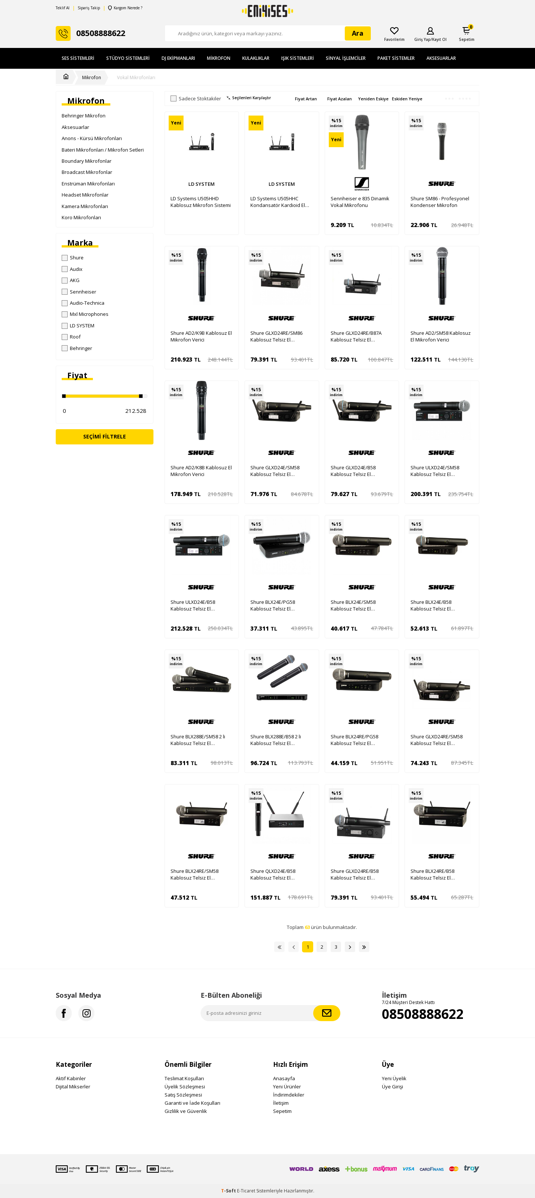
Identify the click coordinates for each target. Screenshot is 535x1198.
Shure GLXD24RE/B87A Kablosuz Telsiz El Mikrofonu (356, 336)
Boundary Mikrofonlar (86, 161)
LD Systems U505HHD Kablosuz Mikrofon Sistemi (201, 201)
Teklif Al (62, 8)
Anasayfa (284, 1078)
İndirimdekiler (288, 1094)
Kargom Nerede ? (125, 8)
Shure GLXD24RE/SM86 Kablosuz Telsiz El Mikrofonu (276, 336)
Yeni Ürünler (287, 1086)
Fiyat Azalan (339, 98)
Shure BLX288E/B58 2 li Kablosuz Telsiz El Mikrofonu (275, 740)
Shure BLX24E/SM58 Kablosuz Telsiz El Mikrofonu (353, 605)
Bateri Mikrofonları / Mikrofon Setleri (103, 149)
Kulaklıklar (255, 58)
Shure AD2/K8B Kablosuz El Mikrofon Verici (201, 470)
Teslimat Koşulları (184, 1078)
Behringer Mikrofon (84, 115)
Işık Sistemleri (297, 58)
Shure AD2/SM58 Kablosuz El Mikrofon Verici (441, 336)
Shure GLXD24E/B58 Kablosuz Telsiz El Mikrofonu (353, 470)
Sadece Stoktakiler (196, 98)
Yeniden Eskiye (373, 98)
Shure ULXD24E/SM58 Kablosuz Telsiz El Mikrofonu (435, 470)
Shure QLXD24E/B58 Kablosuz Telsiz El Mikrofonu (272, 874)
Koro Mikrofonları (81, 217)
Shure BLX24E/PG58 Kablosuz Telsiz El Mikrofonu (272, 605)
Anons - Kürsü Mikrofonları (92, 138)
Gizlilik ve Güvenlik (186, 1111)
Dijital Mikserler (73, 1086)
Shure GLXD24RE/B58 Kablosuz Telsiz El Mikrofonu (355, 874)
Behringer (77, 348)
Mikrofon (218, 58)
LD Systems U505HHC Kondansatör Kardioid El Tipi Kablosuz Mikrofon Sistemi (277, 201)
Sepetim (282, 1111)
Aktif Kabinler (71, 1078)
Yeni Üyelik (394, 1078)
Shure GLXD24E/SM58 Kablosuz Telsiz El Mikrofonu (274, 470)
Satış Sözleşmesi (183, 1094)
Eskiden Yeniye (407, 98)
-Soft (229, 1191)
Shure (73, 257)
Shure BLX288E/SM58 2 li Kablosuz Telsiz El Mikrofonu (198, 740)
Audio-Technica (83, 303)
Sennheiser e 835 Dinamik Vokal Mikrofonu (360, 201)
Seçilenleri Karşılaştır (249, 97)
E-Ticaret (246, 1191)
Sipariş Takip (89, 8)
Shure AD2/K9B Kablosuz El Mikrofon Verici (201, 336)
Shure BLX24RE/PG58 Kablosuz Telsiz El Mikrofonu (354, 740)
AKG (71, 280)
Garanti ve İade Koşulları (192, 1103)
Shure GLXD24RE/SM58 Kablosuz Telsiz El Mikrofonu (437, 740)
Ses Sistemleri (78, 58)
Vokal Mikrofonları (136, 78)
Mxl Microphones (85, 314)
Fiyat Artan (306, 98)
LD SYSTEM (78, 325)
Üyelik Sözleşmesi (185, 1086)
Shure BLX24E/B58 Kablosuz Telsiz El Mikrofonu (431, 605)
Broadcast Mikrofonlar (87, 172)
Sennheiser (79, 291)
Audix (72, 269)
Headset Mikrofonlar (85, 194)
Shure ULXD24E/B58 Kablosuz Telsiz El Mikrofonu (193, 605)
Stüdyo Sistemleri (128, 58)
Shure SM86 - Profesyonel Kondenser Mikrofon (440, 201)
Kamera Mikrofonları (85, 206)
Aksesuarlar (441, 58)
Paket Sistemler (396, 58)
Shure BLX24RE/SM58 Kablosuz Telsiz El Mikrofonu (194, 874)
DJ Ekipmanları (178, 58)
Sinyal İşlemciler (346, 58)
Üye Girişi (392, 1086)
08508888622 (423, 1014)
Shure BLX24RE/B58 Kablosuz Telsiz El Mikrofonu (432, 874)
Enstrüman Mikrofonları (88, 183)
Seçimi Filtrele (104, 436)
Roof (71, 336)
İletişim (281, 1103)
